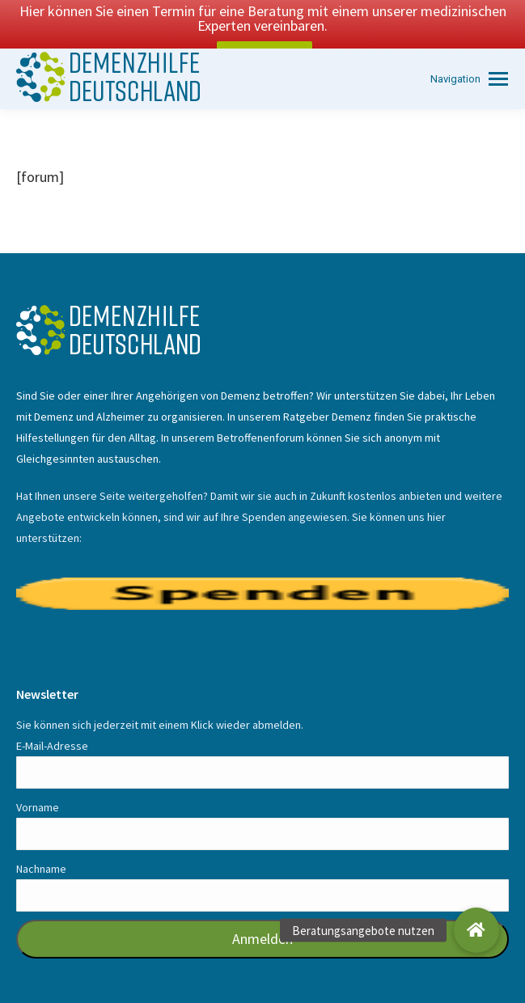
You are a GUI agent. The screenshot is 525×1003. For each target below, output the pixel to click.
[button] (476, 930)
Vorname (37, 785)
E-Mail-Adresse (52, 724)
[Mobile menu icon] (469, 57)
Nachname (41, 847)
